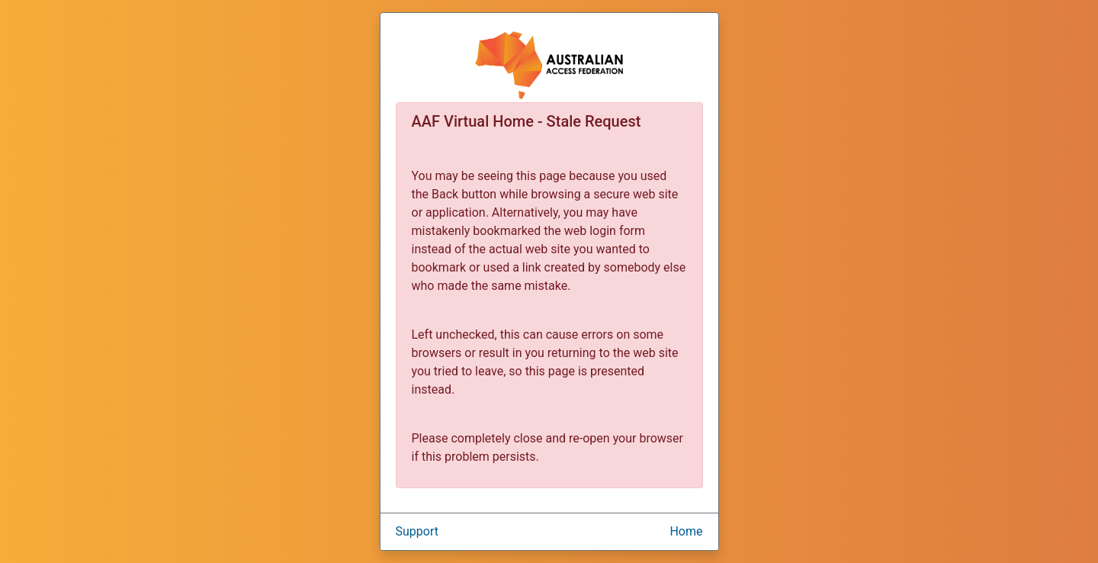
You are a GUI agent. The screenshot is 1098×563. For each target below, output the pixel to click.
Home (685, 531)
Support (417, 531)
